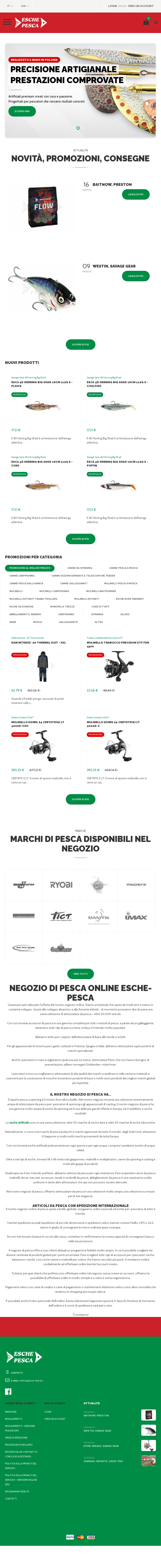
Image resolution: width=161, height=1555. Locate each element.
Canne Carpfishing (21, 576)
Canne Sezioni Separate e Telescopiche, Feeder (82, 576)
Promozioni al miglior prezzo (28, 568)
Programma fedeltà (18, 1500)
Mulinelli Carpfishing (53, 591)
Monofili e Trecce (61, 607)
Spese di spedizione (17, 1442)
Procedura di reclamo (20, 1449)
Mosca (13, 622)
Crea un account (55, 1423)
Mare (147, 614)
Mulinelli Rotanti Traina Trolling (31, 599)
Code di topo (98, 607)
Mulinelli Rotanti (82, 599)
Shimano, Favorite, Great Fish (103, 1466)
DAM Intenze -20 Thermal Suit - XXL (37, 642)
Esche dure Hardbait (125, 599)
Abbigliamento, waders (24, 614)
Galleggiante (44, 622)
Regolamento (14, 1423)
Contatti (10, 1508)
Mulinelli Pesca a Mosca (120, 583)
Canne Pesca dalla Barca (26, 583)
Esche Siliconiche (21, 607)
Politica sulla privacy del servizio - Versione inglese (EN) (20, 1489)
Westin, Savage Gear (97, 1435)
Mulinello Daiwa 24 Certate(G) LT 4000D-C (118, 722)
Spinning (95, 614)
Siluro (122, 614)
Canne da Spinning (77, 568)
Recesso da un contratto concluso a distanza (20, 1461)
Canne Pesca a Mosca (120, 568)
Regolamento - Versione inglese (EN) (21, 1432)
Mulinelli (15, 591)
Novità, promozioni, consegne (80, 158)
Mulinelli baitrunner (98, 591)
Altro (74, 622)
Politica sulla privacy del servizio (19, 1475)
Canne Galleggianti (73, 583)
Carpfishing (65, 614)
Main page (11, 1416)
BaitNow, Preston (95, 1420)
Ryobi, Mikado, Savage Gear (101, 1450)
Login (48, 1416)
